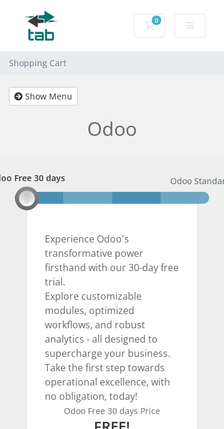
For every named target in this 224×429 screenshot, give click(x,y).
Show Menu (43, 96)
